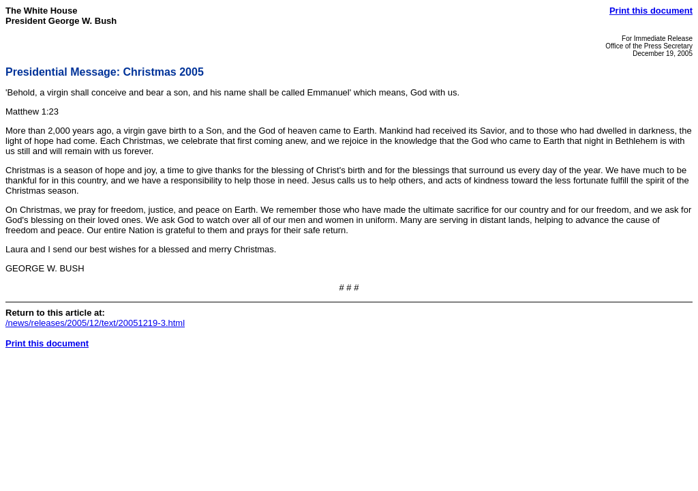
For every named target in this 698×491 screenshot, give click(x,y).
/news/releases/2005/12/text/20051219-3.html (95, 323)
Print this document (651, 10)
